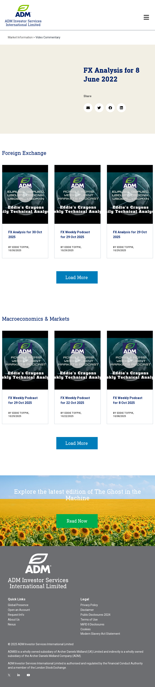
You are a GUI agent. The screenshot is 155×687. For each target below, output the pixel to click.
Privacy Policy (89, 605)
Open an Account (19, 609)
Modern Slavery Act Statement (100, 633)
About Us (14, 619)
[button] (88, 107)
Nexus (12, 624)
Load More (76, 277)
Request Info (16, 614)
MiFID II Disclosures (92, 624)
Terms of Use (89, 619)
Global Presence (18, 605)
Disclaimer (87, 609)
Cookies (86, 629)
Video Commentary (48, 37)
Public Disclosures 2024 (95, 614)
